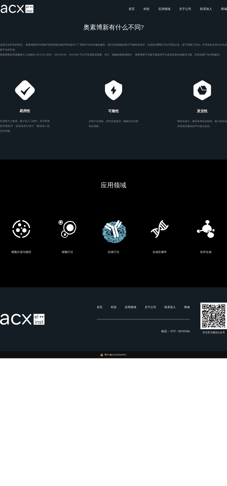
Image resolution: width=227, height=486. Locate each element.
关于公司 (185, 9)
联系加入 (206, 9)
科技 (146, 9)
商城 (224, 9)
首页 (132, 9)
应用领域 (164, 9)
